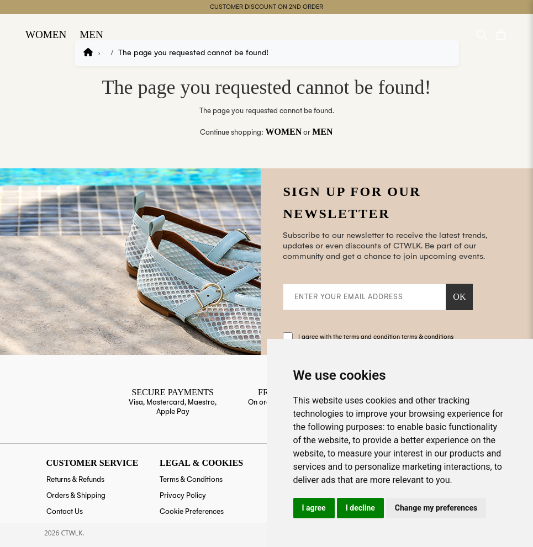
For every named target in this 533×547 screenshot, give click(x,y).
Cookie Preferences (192, 511)
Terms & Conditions (191, 479)
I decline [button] (360, 507)
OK (459, 296)
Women (43, 30)
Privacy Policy (183, 495)
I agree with (375, 337)
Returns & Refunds (75, 479)
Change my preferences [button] (436, 507)
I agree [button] (314, 507)
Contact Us (64, 511)
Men (85, 30)
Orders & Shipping (75, 495)
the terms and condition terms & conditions (393, 337)
